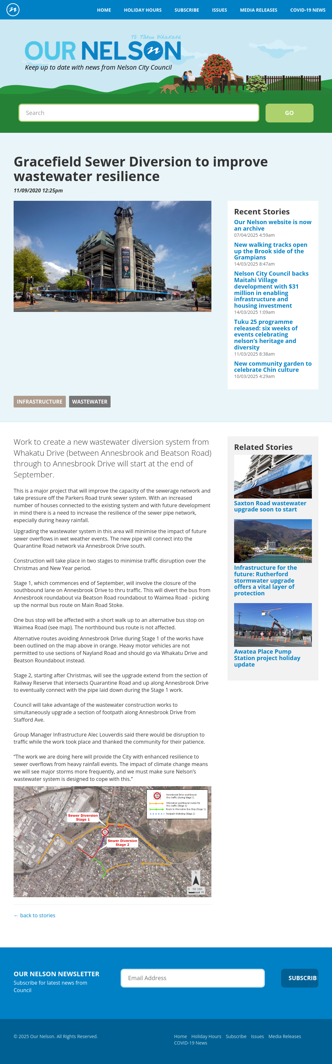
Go (289, 113)
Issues (219, 10)
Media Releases (258, 10)
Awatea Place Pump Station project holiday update (267, 657)
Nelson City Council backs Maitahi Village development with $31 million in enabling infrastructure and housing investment (271, 289)
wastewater (90, 401)
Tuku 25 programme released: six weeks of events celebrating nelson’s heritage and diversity (266, 334)
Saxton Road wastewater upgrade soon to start (270, 506)
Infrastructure (40, 401)
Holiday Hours (142, 10)
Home (104, 10)
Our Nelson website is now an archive (273, 225)
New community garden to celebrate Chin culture (273, 367)
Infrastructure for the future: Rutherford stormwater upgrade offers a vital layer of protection (265, 580)
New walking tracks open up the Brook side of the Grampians (270, 251)
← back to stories (34, 915)
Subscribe (186, 10)
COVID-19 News (308, 10)
